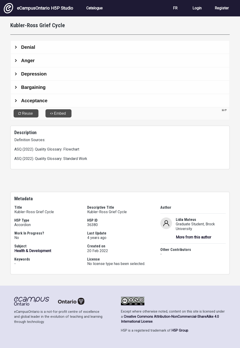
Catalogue (94, 8)
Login (197, 8)
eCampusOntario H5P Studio (38, 8)
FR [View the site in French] (175, 8)
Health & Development (32, 251)
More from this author (193, 237)
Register (222, 8)
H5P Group (180, 331)
